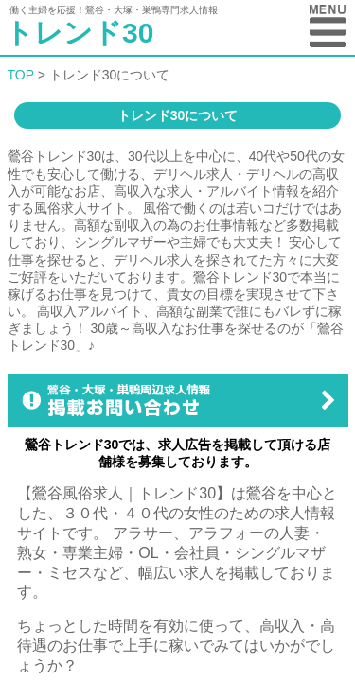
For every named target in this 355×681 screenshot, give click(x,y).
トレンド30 (79, 32)
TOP (21, 74)
